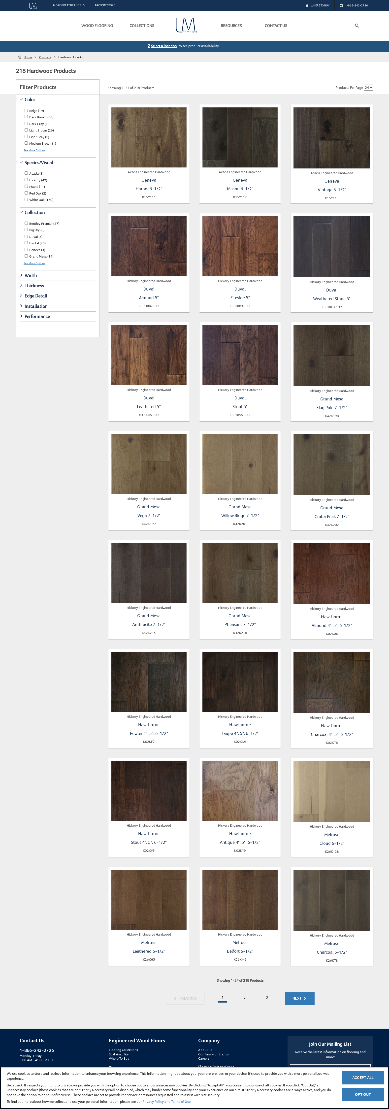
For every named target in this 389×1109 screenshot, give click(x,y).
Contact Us (32, 1040)
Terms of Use (181, 1101)
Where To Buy (119, 1058)
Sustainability (119, 1054)
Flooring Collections (123, 1050)
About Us (205, 1050)
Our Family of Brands (213, 1054)
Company (209, 1040)
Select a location (164, 45)
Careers (203, 1058)
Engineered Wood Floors (137, 1040)
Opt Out (363, 1094)
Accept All (363, 1077)
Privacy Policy (153, 1101)
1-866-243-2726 (37, 1050)
